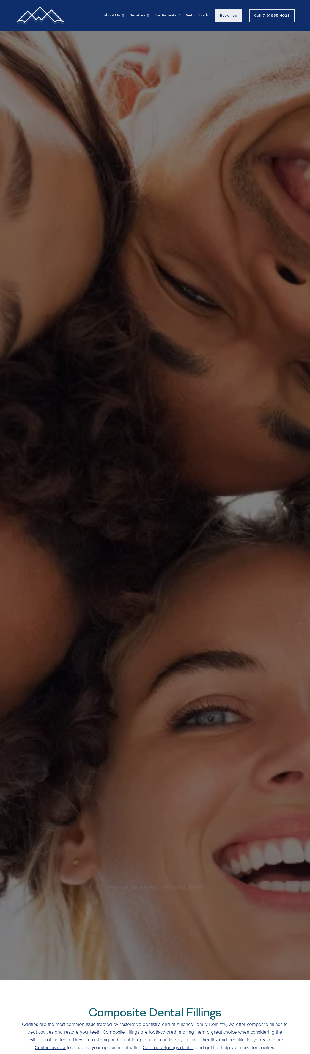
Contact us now (50, 1047)
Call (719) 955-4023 (272, 15)
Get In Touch (197, 15)
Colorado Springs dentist (168, 1047)
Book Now (228, 15)
